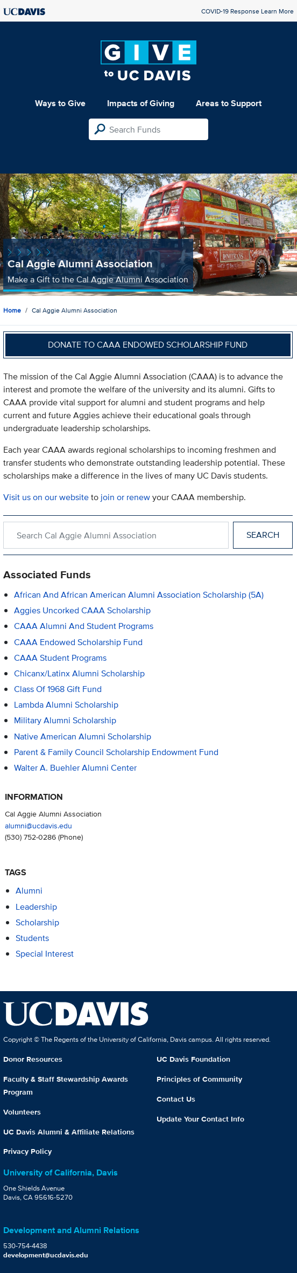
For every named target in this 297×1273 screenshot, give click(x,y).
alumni (29, 890)
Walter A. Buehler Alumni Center (75, 768)
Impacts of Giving (140, 103)
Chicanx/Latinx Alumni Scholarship (79, 673)
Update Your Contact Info (200, 1118)
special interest (45, 953)
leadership (36, 907)
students (32, 938)
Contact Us (176, 1099)
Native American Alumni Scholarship (82, 736)
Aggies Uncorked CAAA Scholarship (82, 610)
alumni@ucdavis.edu (38, 825)
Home (12, 310)
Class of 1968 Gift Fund (58, 689)
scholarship (37, 922)
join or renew (125, 497)
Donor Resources (32, 1059)
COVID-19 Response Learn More (247, 11)
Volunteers (22, 1111)
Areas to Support (228, 103)
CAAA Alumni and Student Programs (83, 626)
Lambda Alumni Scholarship (66, 704)
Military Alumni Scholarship (65, 720)
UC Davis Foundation (193, 1059)
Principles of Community (199, 1079)
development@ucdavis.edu (45, 1255)
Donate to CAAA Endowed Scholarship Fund (147, 344)
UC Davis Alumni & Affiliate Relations (69, 1131)
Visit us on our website (46, 497)
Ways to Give (60, 103)
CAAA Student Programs (60, 658)
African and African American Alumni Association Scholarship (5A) (139, 595)
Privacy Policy (27, 1151)
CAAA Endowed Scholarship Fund (78, 642)
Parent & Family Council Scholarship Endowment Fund (116, 752)
